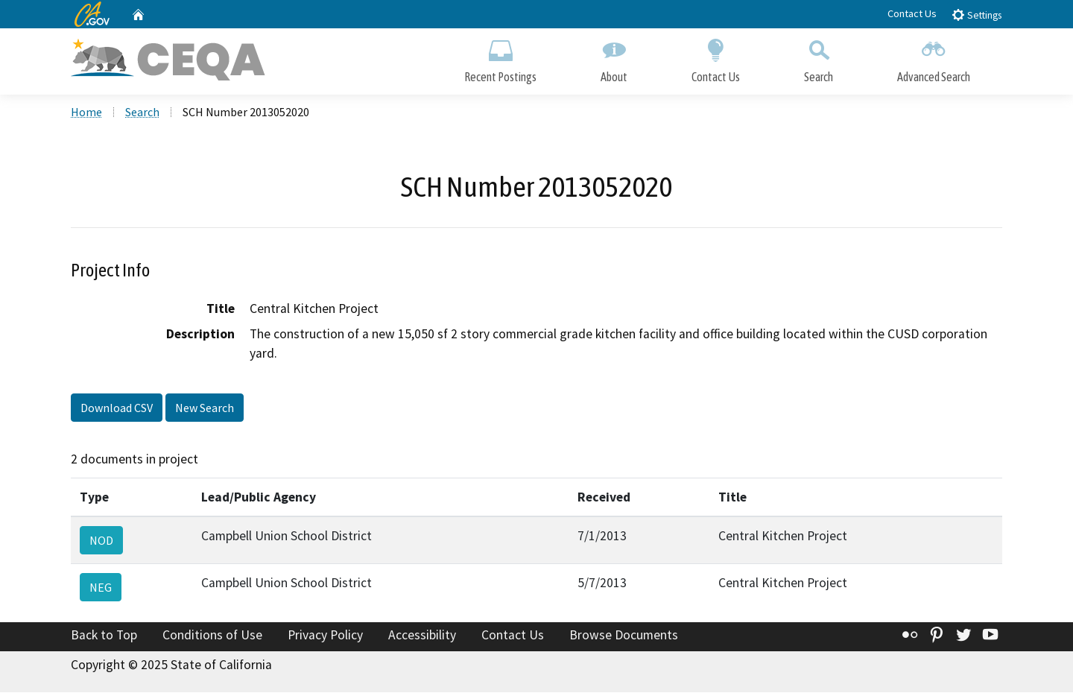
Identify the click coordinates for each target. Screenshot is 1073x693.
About (614, 57)
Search (818, 57)
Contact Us (912, 13)
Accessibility (422, 635)
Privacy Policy (325, 635)
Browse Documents (623, 635)
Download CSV (116, 408)
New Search (204, 408)
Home (86, 112)
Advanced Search (933, 57)
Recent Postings (500, 57)
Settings (976, 14)
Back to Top (104, 635)
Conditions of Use (212, 635)
